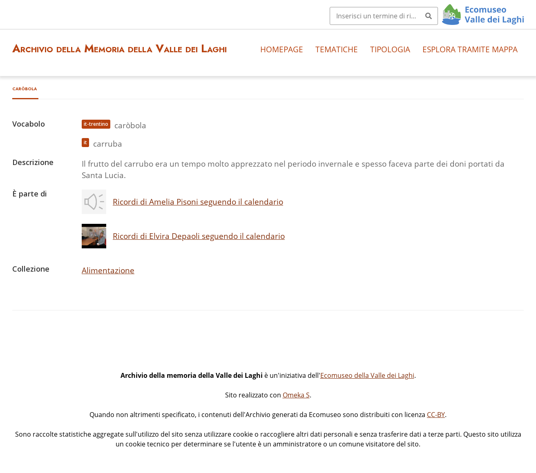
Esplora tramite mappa (470, 49)
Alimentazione (108, 270)
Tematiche (336, 49)
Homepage (281, 49)
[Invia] (428, 16)
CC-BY (436, 414)
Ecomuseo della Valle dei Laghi (367, 375)
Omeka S (296, 394)
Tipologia (390, 49)
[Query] (384, 16)
